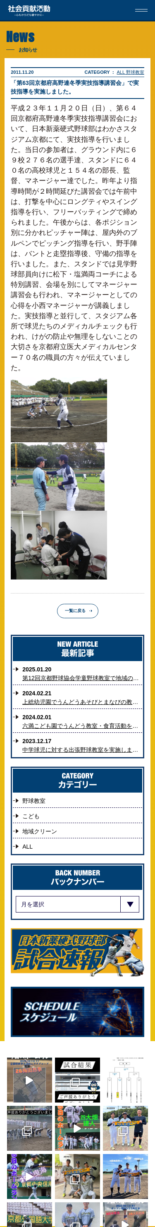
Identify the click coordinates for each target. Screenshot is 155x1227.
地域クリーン (39, 831)
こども (31, 816)
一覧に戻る (75, 610)
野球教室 (135, 72)
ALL (121, 72)
